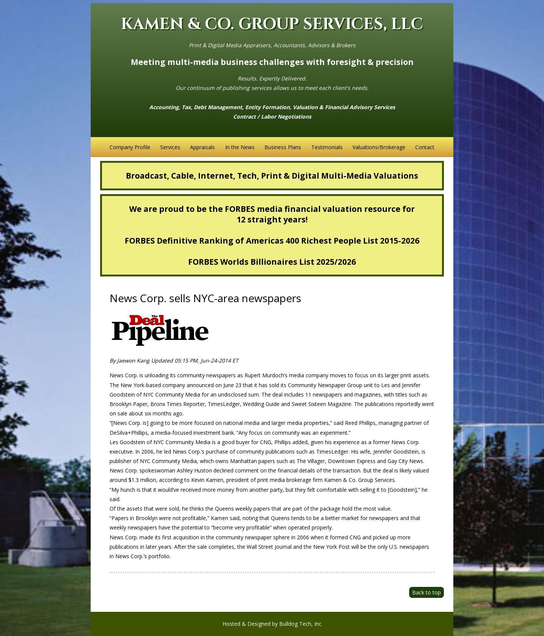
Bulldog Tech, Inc (300, 623)
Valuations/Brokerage (378, 147)
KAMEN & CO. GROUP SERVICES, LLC (272, 24)
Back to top (426, 592)
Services (170, 147)
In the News (240, 147)
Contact (424, 147)
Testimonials (327, 147)
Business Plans (282, 147)
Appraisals (202, 147)
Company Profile (130, 147)
